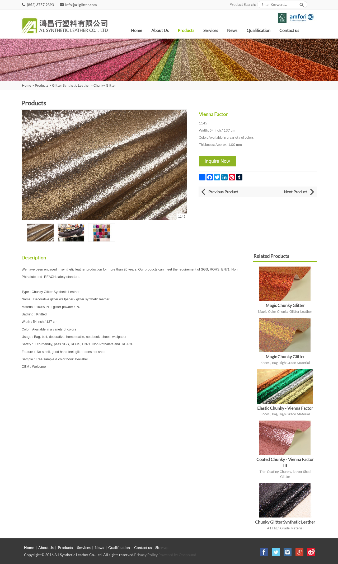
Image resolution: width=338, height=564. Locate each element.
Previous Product (223, 191)
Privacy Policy (146, 554)
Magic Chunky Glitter (285, 305)
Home (136, 30)
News (232, 30)
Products (186, 30)
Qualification (258, 30)
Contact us (289, 30)
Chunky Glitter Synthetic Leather (285, 521)
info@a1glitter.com (81, 4)
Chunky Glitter (104, 85)
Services (210, 30)
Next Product (295, 191)
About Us (160, 30)
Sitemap (161, 547)
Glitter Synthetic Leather (71, 85)
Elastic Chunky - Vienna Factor (285, 408)
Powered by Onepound (177, 554)
